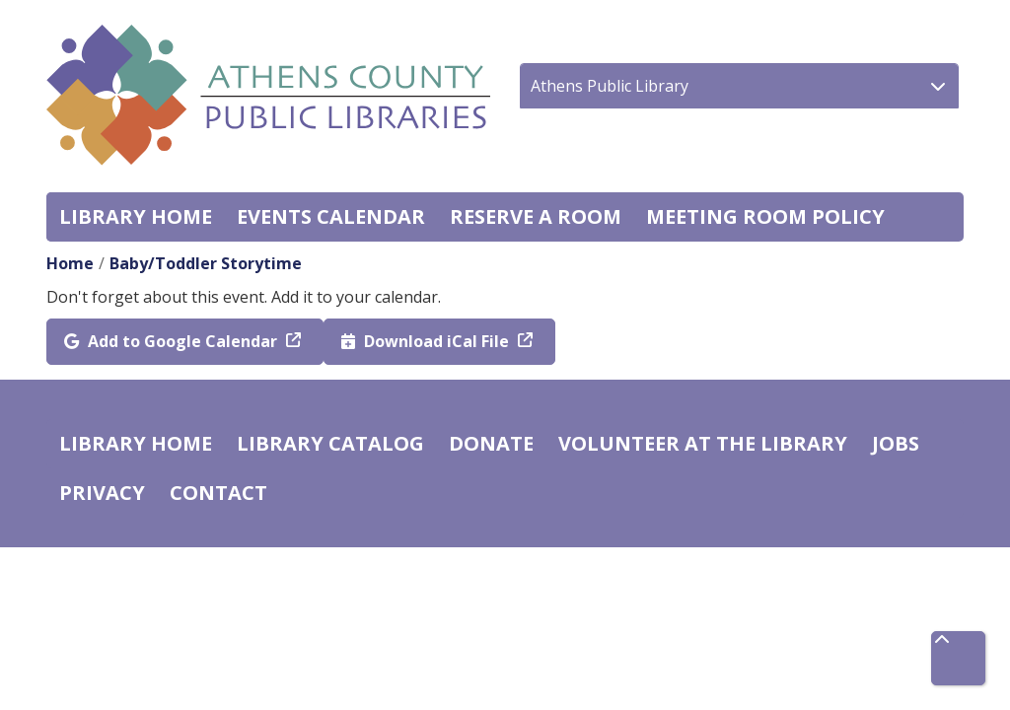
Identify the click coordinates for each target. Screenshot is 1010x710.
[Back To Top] (958, 658)
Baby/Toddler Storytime (205, 263)
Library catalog (330, 443)
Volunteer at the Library (702, 443)
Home (70, 263)
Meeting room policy (765, 216)
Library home (135, 216)
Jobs (895, 443)
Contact (218, 492)
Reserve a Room (535, 216)
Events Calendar (331, 216)
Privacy (102, 492)
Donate (491, 443)
